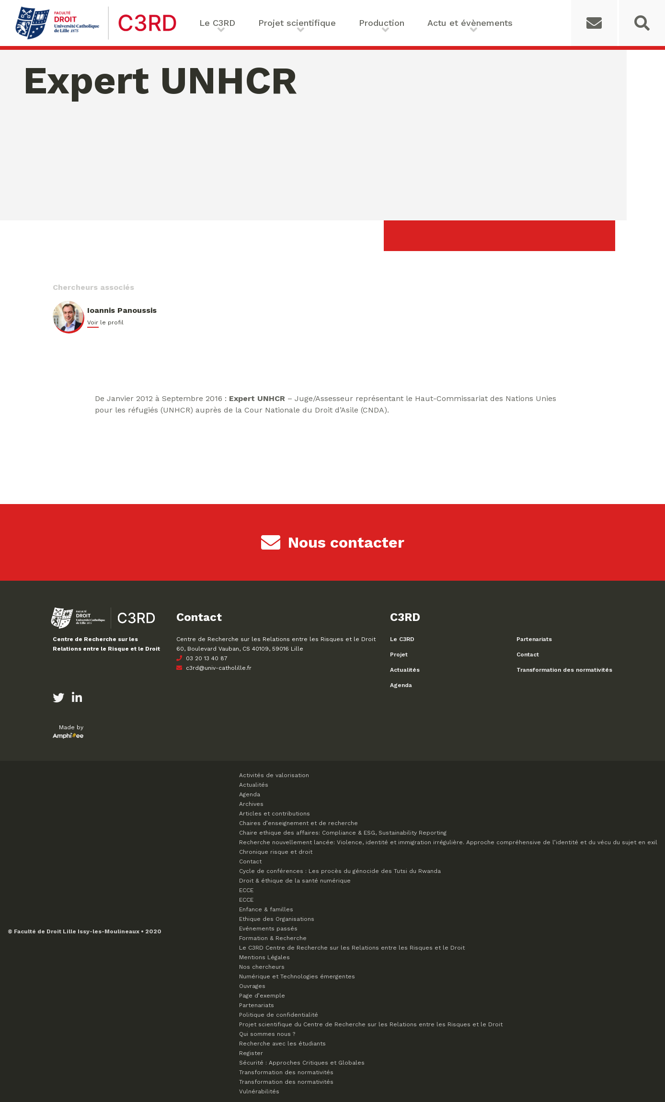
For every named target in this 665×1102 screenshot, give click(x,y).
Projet (399, 654)
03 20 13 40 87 (202, 658)
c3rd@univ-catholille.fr (214, 668)
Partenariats (534, 639)
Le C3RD (217, 23)
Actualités (405, 669)
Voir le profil (105, 322)
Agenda (401, 685)
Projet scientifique (297, 23)
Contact (527, 654)
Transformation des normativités (564, 669)
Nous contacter (332, 542)
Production (381, 23)
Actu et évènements (470, 23)
